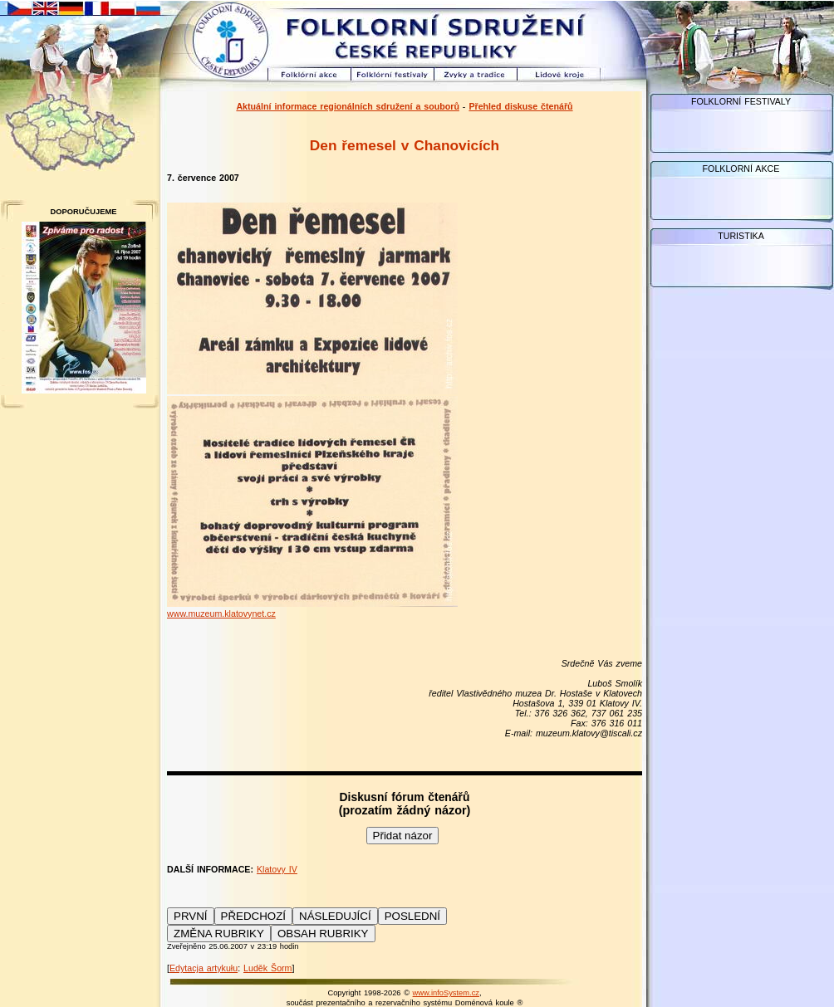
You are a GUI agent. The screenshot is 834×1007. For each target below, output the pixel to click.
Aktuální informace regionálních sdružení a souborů (347, 106)
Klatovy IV (277, 869)
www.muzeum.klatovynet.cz (221, 613)
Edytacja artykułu (203, 968)
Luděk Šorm (267, 968)
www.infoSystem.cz (446, 993)
